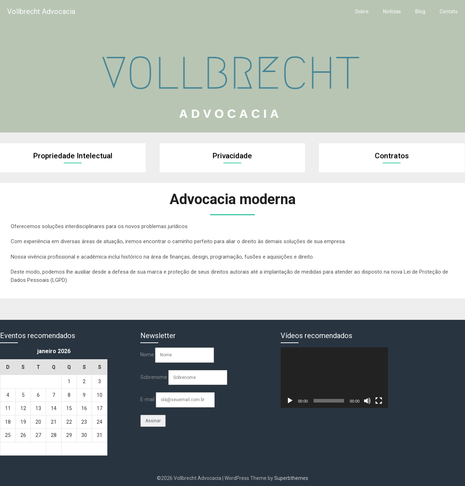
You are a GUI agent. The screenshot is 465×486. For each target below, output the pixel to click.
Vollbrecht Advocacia (41, 11)
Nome (147, 354)
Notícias (392, 11)
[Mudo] (367, 400)
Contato (449, 11)
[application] (334, 377)
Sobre (362, 11)
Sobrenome (153, 377)
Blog (420, 11)
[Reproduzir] (290, 400)
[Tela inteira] (378, 400)
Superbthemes (291, 478)
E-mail (147, 399)
